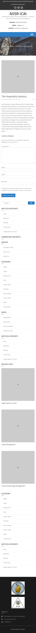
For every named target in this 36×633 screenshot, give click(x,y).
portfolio (11, 46)
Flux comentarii (8, 326)
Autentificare (7, 317)
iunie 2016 (6, 252)
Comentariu (5, 146)
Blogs (5, 267)
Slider (5, 302)
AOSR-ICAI (18, 14)
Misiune (5, 222)
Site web (4, 181)
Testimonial (6, 307)
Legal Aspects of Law (10, 231)
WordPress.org (8, 331)
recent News (7, 293)
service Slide (7, 298)
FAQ (4, 280)
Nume (3, 167)
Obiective (6, 218)
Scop (4, 214)
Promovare (6, 227)
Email (3, 174)
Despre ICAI (7, 276)
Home (4, 46)
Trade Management (8, 444)
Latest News (7, 284)
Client (5, 271)
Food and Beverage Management (13, 486)
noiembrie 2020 (8, 247)
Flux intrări (6, 322)
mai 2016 (6, 256)
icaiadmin (17, 99)
